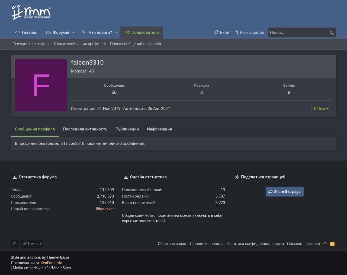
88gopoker (105, 209)
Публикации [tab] (127, 129)
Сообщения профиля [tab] (35, 129)
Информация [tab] (159, 129)
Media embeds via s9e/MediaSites (42, 268)
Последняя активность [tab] (85, 129)
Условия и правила (206, 243)
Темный (32, 243)
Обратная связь (172, 243)
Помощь (294, 243)
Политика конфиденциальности (255, 243)
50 (114, 92)
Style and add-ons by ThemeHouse (40, 257)
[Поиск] (302, 32)
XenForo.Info (51, 263)
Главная (313, 243)
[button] (74, 32)
